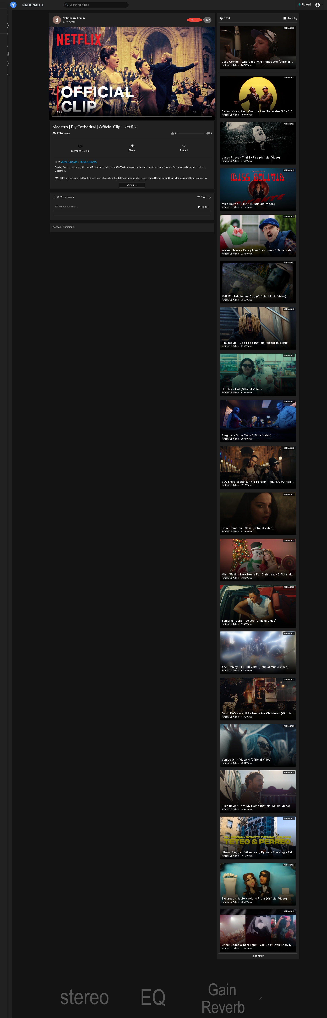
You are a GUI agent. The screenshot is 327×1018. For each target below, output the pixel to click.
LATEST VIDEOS (17, 25)
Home (11, 13)
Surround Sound (90, 146)
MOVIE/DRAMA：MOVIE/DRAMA (88, 161)
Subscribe (198, 19)
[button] (318, 5)
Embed (194, 147)
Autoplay (302, 18)
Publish (213, 206)
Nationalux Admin (84, 18)
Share (141, 147)
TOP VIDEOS (15, 19)
